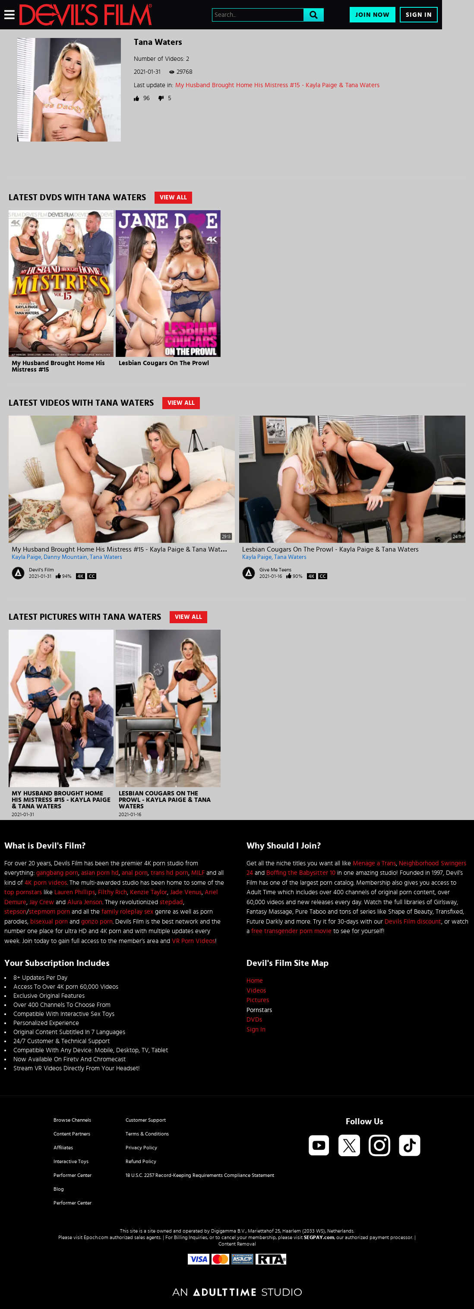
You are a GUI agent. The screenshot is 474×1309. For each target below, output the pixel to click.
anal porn (135, 873)
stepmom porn (49, 911)
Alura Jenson (84, 902)
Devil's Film (41, 569)
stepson (15, 911)
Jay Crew (41, 902)
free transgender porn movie (291, 931)
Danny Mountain (65, 557)
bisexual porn (49, 921)
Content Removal (237, 1243)
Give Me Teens (275, 569)
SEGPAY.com (319, 1237)
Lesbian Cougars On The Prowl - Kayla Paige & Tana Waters (330, 549)
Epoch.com (96, 1237)
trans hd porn (169, 873)
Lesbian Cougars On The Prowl (164, 363)
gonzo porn (97, 921)
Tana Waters (106, 557)
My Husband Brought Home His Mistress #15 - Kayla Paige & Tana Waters (277, 85)
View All (173, 198)
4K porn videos (46, 883)
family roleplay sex (127, 911)
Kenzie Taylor (148, 892)
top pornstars (23, 892)
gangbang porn (57, 873)
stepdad (171, 902)
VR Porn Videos (193, 941)
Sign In (419, 15)
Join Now (372, 15)
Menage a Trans (374, 863)
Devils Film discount (413, 921)
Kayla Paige (26, 557)
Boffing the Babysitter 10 (300, 873)
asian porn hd (100, 873)
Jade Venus (186, 892)
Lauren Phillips (74, 892)
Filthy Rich (112, 892)
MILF (198, 873)
